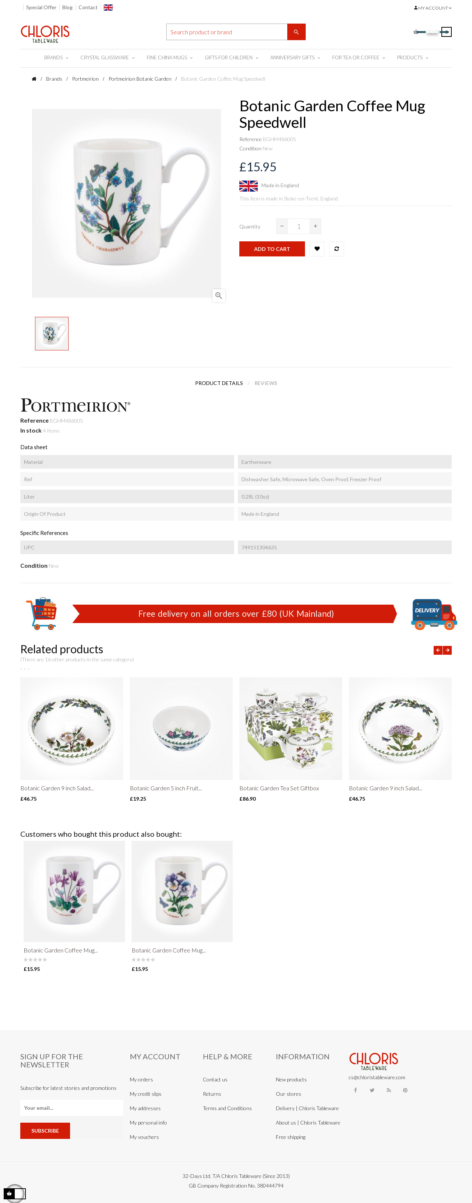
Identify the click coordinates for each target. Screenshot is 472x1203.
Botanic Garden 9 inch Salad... (57, 787)
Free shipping (290, 1137)
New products (291, 1079)
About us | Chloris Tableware (308, 1122)
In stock (31, 430)
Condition (250, 148)
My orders (141, 1079)
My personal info (148, 1122)
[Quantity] (299, 226)
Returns (212, 1094)
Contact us (215, 1079)
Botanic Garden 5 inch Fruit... (166, 787)
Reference (250, 139)
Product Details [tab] (219, 383)
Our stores (288, 1094)
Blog (67, 7)
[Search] (236, 32)
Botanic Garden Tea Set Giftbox (279, 787)
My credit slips (146, 1094)
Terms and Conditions (227, 1108)
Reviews (265, 383)
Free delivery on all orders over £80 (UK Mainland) (236, 613)
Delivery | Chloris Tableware (307, 1108)
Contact (88, 7)
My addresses (145, 1108)
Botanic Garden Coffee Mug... (61, 950)
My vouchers (144, 1137)
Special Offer (41, 7)
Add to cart (272, 249)
